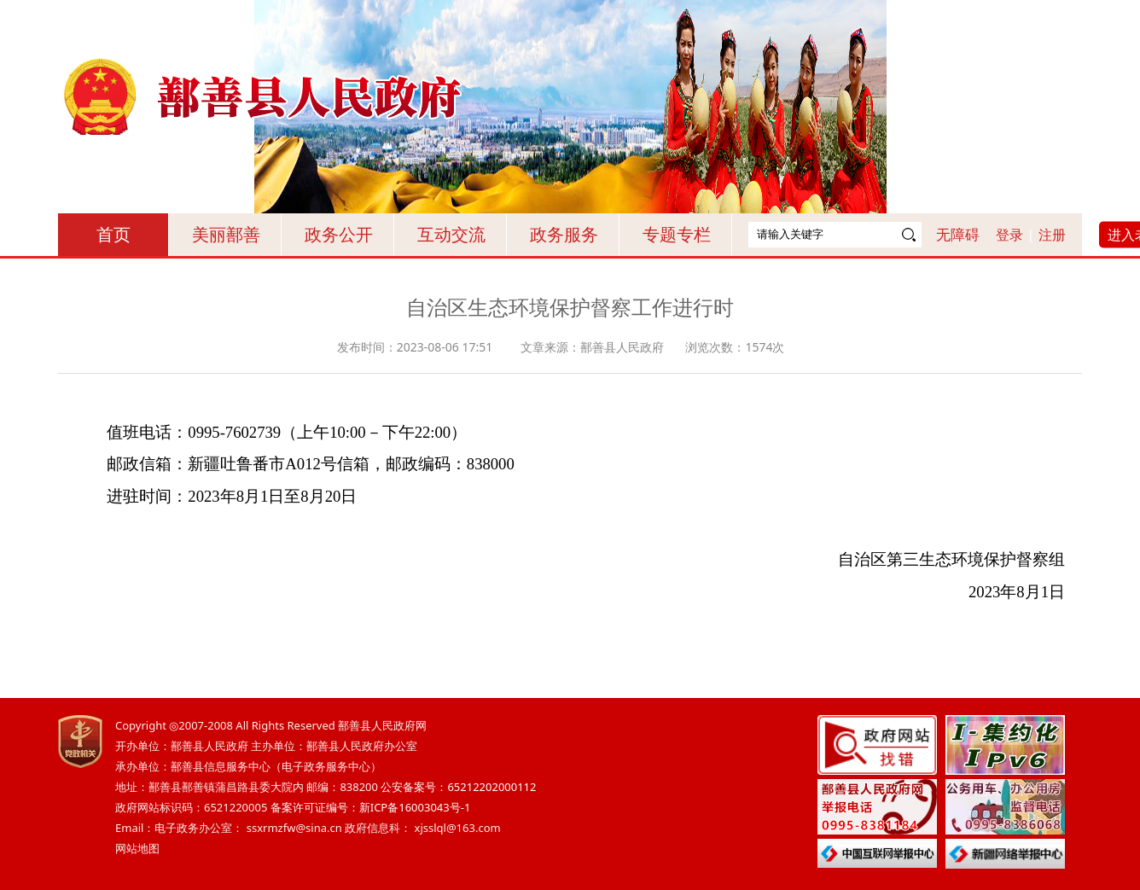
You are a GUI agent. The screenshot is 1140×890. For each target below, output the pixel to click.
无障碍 (958, 234)
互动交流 (451, 234)
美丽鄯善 (226, 234)
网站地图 (137, 848)
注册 (1052, 234)
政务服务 (564, 234)
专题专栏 (677, 234)
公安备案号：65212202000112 (458, 786)
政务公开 (339, 234)
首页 (113, 234)
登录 (1009, 234)
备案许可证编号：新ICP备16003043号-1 (370, 807)
